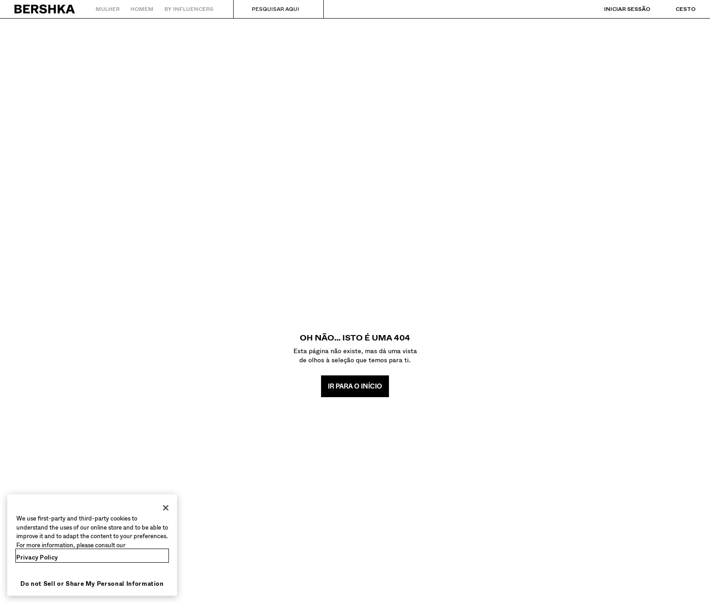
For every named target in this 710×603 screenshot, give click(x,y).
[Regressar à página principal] (45, 9)
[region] (92, 545)
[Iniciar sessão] (618, 9)
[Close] (166, 508)
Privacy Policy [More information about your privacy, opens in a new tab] (37, 557)
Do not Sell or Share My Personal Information (92, 583)
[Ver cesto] (676, 9)
